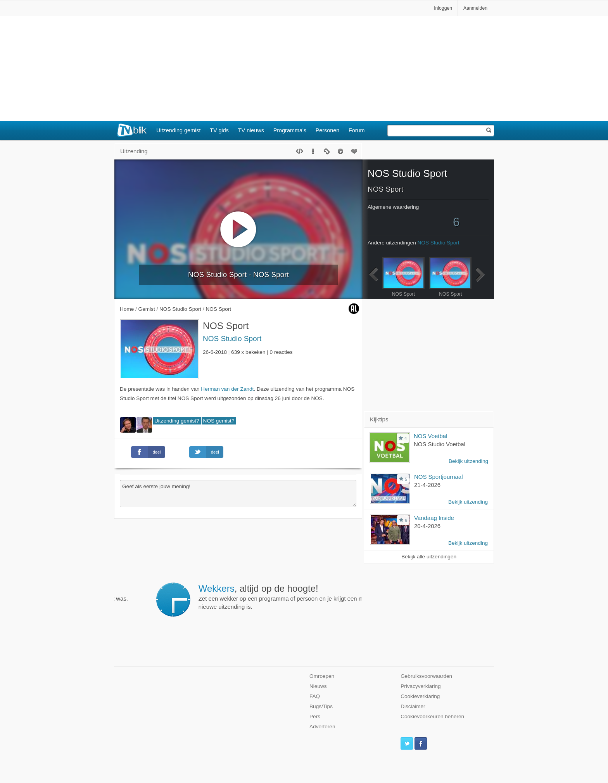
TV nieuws (251, 130)
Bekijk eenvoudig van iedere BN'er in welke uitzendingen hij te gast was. (244, 592)
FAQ (314, 696)
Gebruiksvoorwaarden (426, 676)
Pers (314, 716)
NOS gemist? (219, 421)
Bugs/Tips (321, 706)
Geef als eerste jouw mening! (238, 493)
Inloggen (443, 8)
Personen (328, 130)
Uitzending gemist (178, 130)
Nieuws (318, 686)
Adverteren (322, 726)
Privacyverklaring (421, 686)
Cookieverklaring (420, 696)
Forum (357, 130)
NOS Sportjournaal (438, 476)
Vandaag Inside (434, 517)
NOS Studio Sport (232, 338)
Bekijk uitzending (468, 461)
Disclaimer (413, 706)
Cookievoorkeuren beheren (432, 716)
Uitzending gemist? (176, 421)
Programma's (289, 130)
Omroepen (321, 676)
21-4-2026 (427, 485)
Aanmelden (475, 8)
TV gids (219, 130)
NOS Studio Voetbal (439, 444)
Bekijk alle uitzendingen (428, 557)
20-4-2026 (427, 526)
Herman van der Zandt (227, 389)
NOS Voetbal (430, 436)
